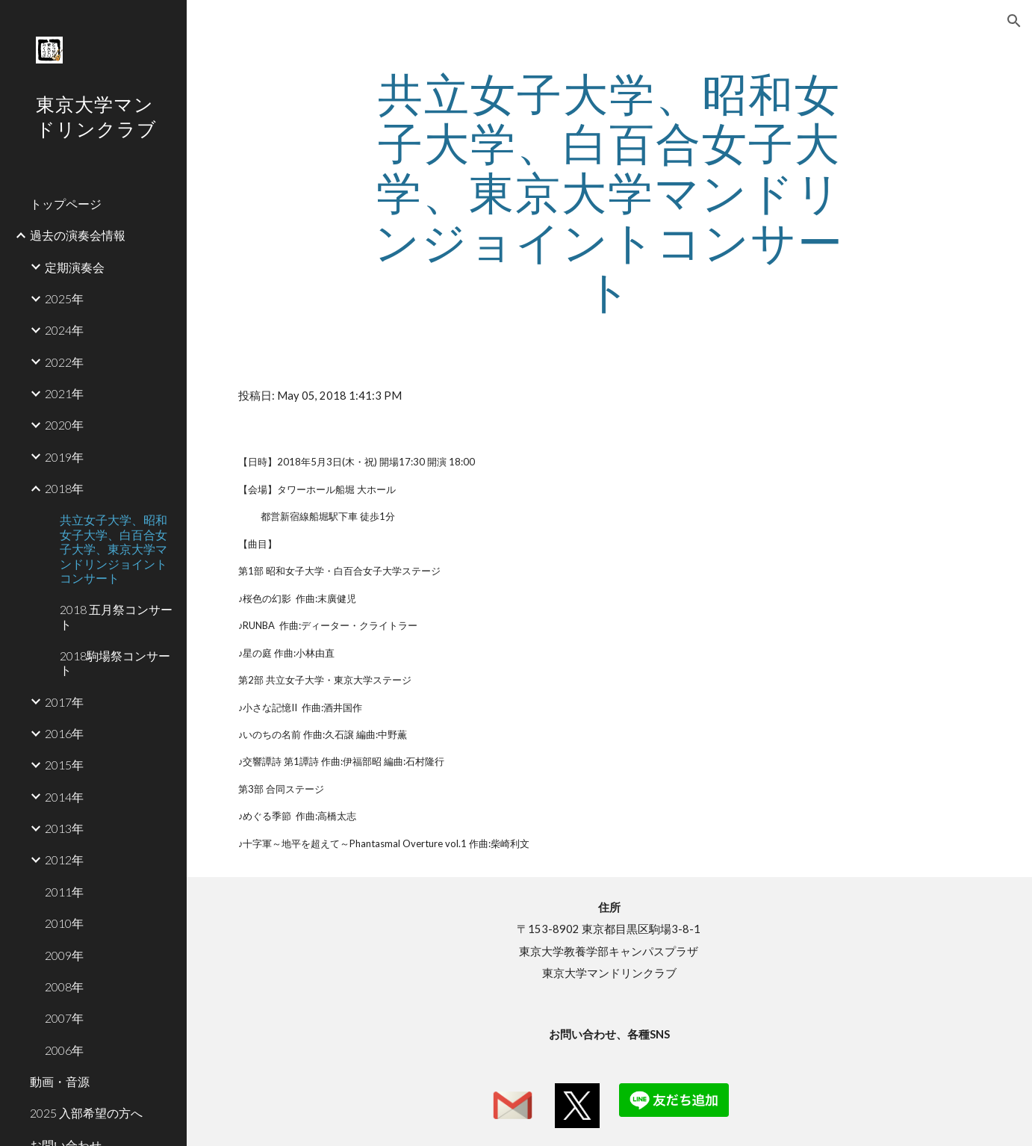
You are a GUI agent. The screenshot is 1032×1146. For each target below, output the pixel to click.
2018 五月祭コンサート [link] (116, 616)
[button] (1014, 21)
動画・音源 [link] (60, 1081)
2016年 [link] (64, 733)
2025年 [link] (64, 298)
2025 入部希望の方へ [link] (86, 1113)
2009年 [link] (64, 955)
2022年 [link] (64, 362)
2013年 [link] (64, 828)
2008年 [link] (64, 986)
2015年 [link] (64, 765)
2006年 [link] (64, 1050)
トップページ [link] (66, 203)
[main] (609, 192)
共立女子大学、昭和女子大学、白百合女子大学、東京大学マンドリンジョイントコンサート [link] (113, 548)
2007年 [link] (64, 1018)
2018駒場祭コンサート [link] (115, 662)
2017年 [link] (64, 702)
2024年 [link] (64, 330)
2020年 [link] (64, 425)
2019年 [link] (64, 457)
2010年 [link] (64, 923)
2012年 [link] (64, 859)
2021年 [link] (64, 393)
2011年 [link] (64, 892)
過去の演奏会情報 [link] (77, 235)
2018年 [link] (64, 488)
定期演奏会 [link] (75, 267)
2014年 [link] (64, 797)
